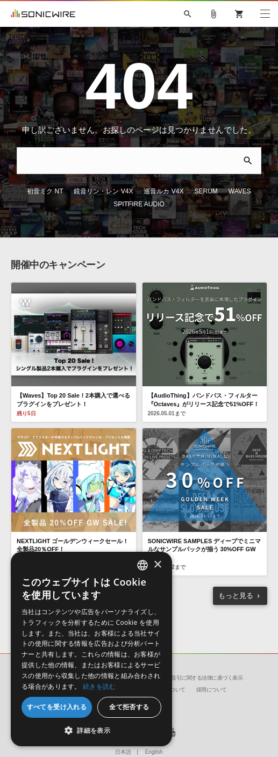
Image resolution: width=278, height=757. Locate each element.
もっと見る (235, 596)
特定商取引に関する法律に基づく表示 (199, 678)
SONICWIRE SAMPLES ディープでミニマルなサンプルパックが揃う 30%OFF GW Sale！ (204, 549)
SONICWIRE (43, 14)
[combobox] (142, 565)
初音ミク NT (45, 191)
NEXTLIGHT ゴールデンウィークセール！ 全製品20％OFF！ (73, 545)
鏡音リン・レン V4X (103, 191)
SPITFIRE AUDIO (139, 204)
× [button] (157, 565)
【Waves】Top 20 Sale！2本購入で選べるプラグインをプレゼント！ (73, 399)
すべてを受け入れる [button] (57, 706)
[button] (91, 730)
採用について (211, 690)
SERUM (206, 191)
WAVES (240, 191)
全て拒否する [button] (129, 706)
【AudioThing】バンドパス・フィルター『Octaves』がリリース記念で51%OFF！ (204, 399)
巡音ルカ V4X (163, 191)
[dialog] (91, 649)
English (154, 752)
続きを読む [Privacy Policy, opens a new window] (99, 686)
